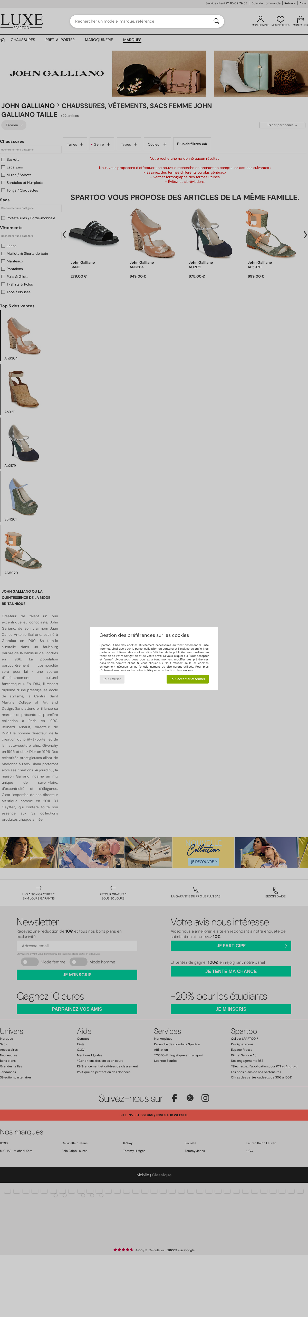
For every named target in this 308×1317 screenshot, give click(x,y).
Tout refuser (112, 679)
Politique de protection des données (168, 670)
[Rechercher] (216, 21)
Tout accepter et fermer (187, 679)
